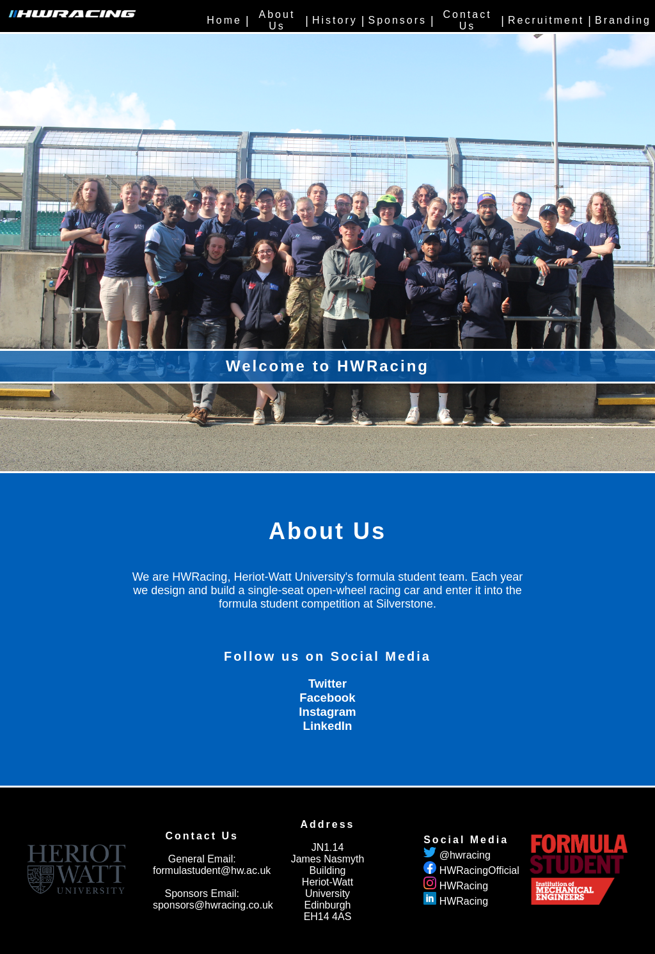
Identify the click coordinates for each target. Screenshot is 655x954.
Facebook (327, 697)
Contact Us (467, 20)
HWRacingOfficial (479, 870)
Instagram (327, 711)
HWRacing (463, 885)
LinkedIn (327, 725)
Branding (623, 20)
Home (224, 20)
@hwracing (465, 855)
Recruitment (546, 20)
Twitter (327, 683)
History (335, 20)
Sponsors (397, 20)
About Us (277, 20)
